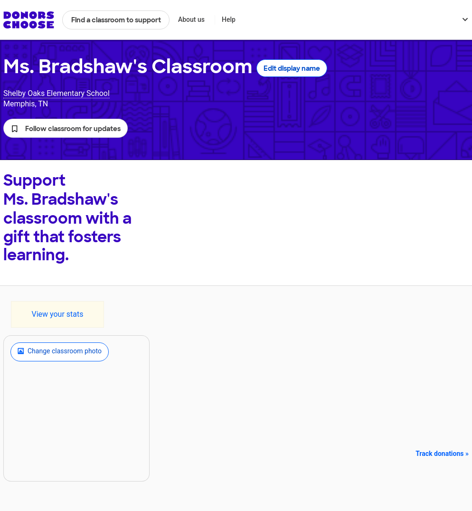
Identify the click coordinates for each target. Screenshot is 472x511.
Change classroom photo (60, 352)
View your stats (57, 314)
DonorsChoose (28, 19)
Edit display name (292, 68)
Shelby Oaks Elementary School (56, 93)
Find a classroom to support (116, 20)
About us (191, 19)
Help (229, 19)
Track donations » (442, 453)
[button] (65, 128)
